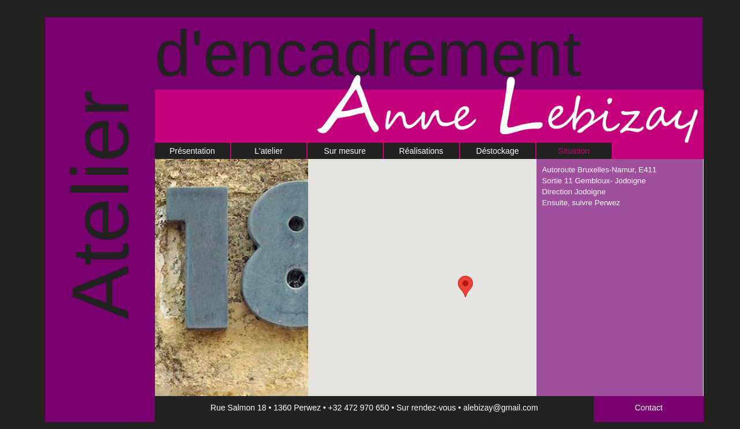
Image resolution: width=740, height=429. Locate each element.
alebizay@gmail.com (500, 407)
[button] (465, 286)
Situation (573, 151)
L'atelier (268, 151)
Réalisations (421, 151)
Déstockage (497, 151)
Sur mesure (344, 151)
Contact (649, 407)
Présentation (192, 151)
